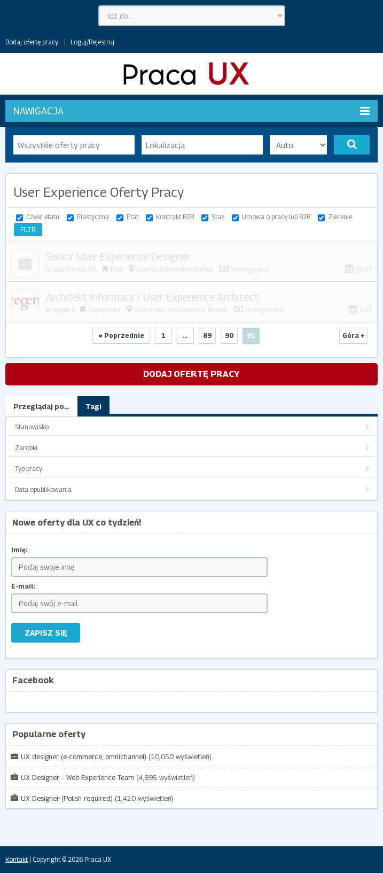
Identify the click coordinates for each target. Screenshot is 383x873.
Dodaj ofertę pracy (31, 42)
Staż (218, 217)
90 (229, 335)
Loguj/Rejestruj (92, 42)
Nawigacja (191, 111)
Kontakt (16, 859)
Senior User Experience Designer (118, 256)
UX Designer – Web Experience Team (77, 777)
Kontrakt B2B (175, 217)
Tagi (93, 406)
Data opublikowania (43, 489)
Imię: (19, 550)
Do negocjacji (250, 269)
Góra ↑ (353, 335)
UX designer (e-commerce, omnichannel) (83, 756)
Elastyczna (93, 217)
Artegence (60, 310)
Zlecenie (340, 217)
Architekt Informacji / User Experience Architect (152, 297)
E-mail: (23, 586)
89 (207, 335)
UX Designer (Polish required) (67, 798)
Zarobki (26, 448)
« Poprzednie (121, 335)
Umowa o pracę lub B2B (276, 217)
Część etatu (42, 217)
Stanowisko (32, 427)
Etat (132, 217)
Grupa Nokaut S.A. (71, 269)
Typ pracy (28, 469)
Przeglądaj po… (41, 406)
